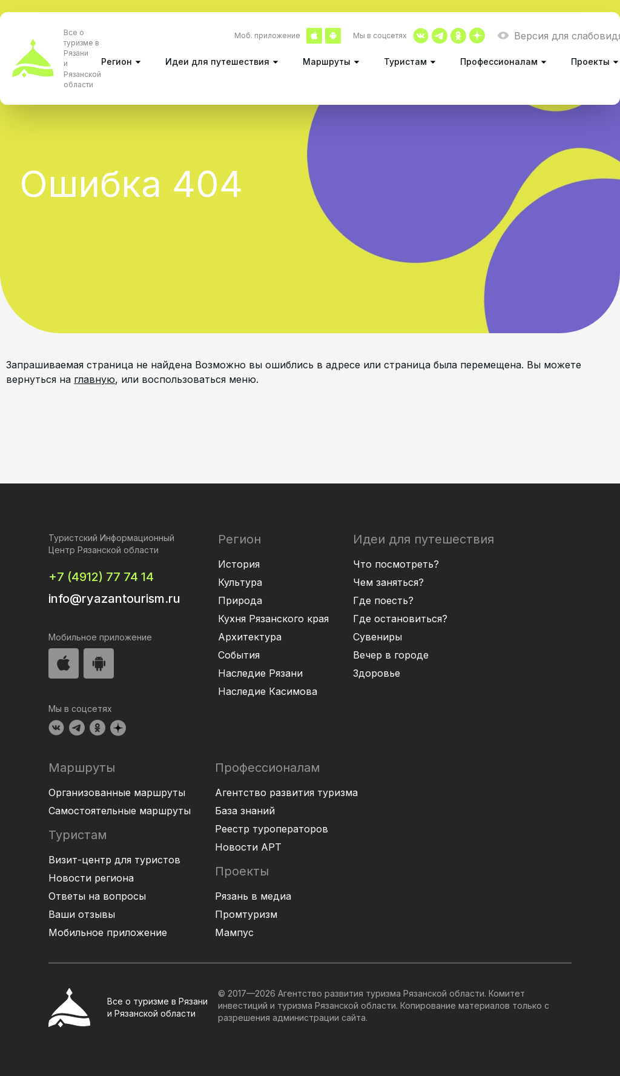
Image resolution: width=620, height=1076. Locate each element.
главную (94, 379)
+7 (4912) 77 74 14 (101, 577)
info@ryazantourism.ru (114, 598)
